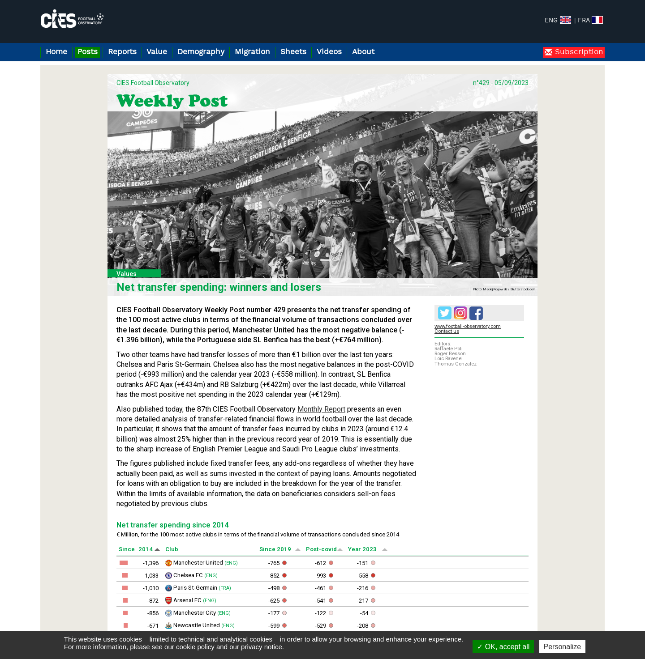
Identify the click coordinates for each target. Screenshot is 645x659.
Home (56, 52)
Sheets (293, 52)
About (363, 52)
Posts (87, 52)
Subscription (577, 52)
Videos (329, 52)
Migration (252, 52)
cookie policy (195, 646)
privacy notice (261, 646)
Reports (122, 52)
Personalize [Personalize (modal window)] (562, 646)
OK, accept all (503, 646)
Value (156, 52)
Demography (200, 52)
